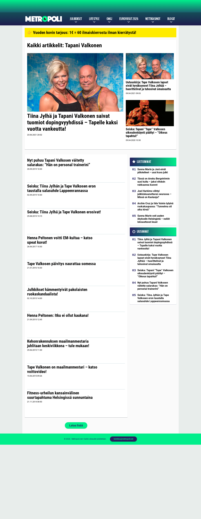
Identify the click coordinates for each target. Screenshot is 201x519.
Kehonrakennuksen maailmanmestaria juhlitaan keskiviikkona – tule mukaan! (58, 343)
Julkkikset (76, 19)
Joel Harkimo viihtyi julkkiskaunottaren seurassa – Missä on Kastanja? (154, 194)
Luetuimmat (144, 161)
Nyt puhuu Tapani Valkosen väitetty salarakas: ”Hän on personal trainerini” (58, 162)
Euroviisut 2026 (128, 19)
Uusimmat (143, 231)
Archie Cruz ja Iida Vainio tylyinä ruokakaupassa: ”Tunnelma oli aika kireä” (155, 206)
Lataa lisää (76, 425)
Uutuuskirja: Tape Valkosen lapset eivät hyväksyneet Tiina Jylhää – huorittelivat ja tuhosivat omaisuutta (148, 85)
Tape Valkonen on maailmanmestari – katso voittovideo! (62, 369)
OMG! (109, 19)
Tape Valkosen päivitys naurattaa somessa (61, 263)
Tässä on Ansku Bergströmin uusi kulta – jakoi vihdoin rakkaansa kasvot (153, 181)
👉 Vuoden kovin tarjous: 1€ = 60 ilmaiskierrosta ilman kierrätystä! (81, 32)
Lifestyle (94, 19)
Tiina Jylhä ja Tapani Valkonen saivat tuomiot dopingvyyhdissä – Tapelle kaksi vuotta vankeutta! (72, 122)
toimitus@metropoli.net (123, 439)
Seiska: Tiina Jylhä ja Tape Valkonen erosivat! (64, 212)
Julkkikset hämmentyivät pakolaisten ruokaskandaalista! (57, 292)
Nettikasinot (152, 19)
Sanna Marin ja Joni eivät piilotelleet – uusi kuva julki (152, 171)
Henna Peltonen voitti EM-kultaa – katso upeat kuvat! (59, 240)
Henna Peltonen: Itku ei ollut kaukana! (58, 315)
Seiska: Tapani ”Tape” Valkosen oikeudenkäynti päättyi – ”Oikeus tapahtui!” (146, 132)
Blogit (171, 19)
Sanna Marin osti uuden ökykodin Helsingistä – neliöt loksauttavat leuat (153, 218)
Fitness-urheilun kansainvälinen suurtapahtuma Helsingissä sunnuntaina (60, 395)
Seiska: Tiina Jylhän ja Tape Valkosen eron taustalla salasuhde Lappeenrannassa (61, 188)
